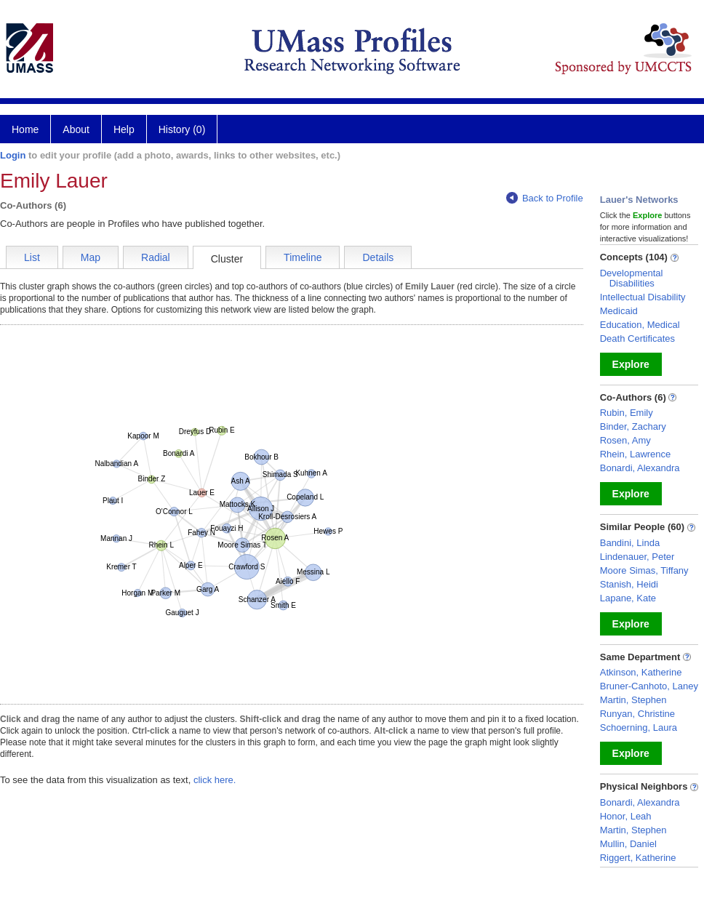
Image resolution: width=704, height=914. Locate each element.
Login (12, 155)
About (76, 129)
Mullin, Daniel (628, 843)
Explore (630, 364)
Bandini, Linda (630, 542)
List (32, 257)
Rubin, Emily (626, 412)
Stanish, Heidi (629, 584)
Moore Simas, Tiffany (644, 570)
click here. (214, 779)
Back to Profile (544, 198)
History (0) (182, 129)
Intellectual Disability (643, 297)
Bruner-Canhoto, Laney (649, 686)
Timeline (302, 257)
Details (377, 257)
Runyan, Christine (637, 713)
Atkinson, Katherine (641, 672)
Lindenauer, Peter (637, 556)
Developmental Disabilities (631, 278)
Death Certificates (637, 338)
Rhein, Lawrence (635, 454)
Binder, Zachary (633, 426)
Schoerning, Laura (638, 727)
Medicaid (619, 310)
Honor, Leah (626, 816)
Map (90, 257)
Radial (155, 257)
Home (25, 129)
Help (124, 129)
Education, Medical (640, 324)
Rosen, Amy (625, 440)
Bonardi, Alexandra (640, 467)
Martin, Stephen (633, 699)
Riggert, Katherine (638, 857)
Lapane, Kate (628, 598)
